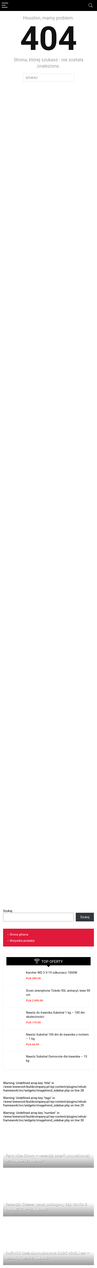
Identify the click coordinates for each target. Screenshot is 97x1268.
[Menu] (5, 5)
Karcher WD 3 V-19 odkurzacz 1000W (51, 972)
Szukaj (7, 911)
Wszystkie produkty (22, 940)
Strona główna (19, 934)
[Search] (91, 5)
